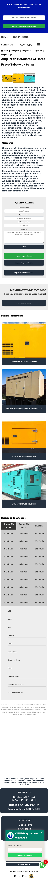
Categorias (15, 50)
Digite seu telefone (24, 222)
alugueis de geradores (26, 50)
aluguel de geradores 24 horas (38, 50)
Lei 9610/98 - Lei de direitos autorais (24, 714)
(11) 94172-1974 (25, 829)
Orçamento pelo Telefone (24, 263)
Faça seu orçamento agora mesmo (24, 17)
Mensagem (24, 229)
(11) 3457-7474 (25, 825)
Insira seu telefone (15, 845)
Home (4, 37)
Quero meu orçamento (24, 303)
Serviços (7, 44)
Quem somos (21, 37)
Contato (26, 45)
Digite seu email (24, 215)
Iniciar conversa (25, 855)
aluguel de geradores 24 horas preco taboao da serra (6, 54)
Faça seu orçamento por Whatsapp (24, 26)
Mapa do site (24, 864)
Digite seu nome (24, 208)
